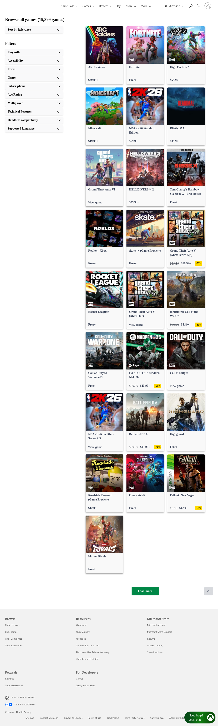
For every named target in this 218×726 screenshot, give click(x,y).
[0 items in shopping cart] (199, 5)
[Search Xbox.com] (190, 5)
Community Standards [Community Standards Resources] (87, 645)
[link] (104, 55)
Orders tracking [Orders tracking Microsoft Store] (155, 645)
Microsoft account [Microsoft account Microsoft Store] (156, 625)
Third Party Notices (135, 717)
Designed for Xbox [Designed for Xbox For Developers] (85, 685)
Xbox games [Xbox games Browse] (11, 631)
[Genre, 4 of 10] (34, 77)
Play (118, 6)
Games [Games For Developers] (79, 678)
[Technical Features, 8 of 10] (34, 111)
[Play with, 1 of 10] (34, 52)
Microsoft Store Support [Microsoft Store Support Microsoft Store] (159, 631)
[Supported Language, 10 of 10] (34, 128)
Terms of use (94, 717)
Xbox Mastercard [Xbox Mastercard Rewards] (14, 685)
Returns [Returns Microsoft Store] (151, 638)
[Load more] (145, 591)
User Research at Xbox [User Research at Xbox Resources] (87, 659)
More (144, 6)
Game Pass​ (67, 6)
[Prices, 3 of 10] (34, 69)
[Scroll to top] (208, 591)
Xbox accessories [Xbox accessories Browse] (14, 645)
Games (86, 6)
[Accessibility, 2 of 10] (34, 60)
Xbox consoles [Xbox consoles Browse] (12, 625)
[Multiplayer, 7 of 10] (34, 103)
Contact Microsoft (49, 717)
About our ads (176, 717)
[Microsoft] (19, 6)
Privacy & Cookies (73, 717)
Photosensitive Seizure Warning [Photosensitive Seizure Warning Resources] (92, 652)
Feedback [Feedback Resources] (81, 638)
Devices (103, 6)
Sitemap (30, 717)
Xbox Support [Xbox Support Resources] (83, 631)
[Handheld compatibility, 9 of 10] (34, 120)
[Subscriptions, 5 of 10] (34, 86)
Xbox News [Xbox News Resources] (81, 625)
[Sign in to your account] (208, 6)
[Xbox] (47, 6)
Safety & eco (157, 717)
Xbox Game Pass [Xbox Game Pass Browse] (13, 638)
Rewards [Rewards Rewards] (9, 678)
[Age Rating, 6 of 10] (34, 94)
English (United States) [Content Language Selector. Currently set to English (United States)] (23, 697)
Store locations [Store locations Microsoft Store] (155, 652)
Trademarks (113, 717)
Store (129, 6)
